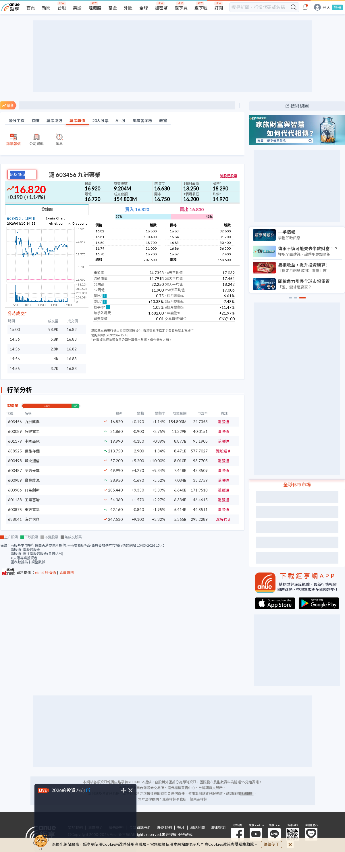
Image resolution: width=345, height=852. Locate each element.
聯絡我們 (164, 828)
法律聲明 (218, 828)
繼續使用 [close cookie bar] (271, 844)
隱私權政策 (244, 844)
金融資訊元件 (140, 828)
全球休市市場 (297, 484)
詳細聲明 (247, 793)
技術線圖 (299, 106)
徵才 (181, 828)
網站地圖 (197, 828)
